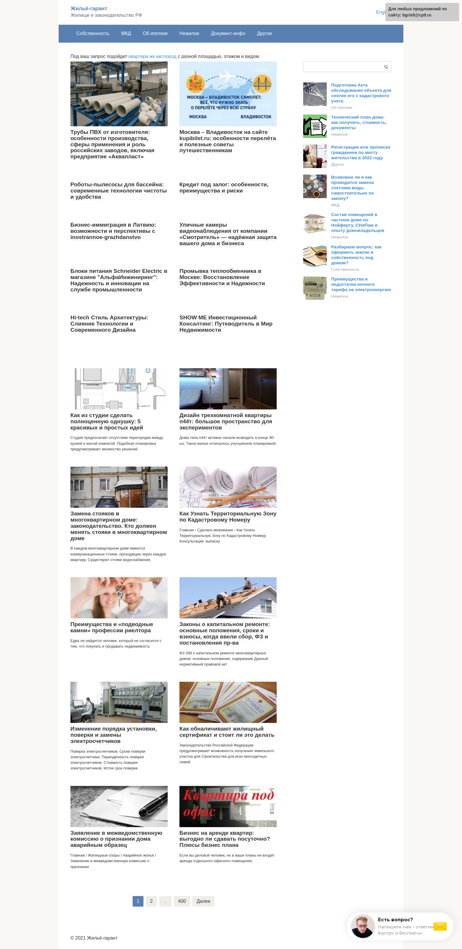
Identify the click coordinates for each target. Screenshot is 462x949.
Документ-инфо (228, 33)
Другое (264, 33)
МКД (126, 33)
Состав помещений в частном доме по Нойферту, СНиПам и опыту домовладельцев (357, 222)
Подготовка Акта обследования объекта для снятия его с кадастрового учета (361, 92)
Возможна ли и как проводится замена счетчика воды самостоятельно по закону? (352, 188)
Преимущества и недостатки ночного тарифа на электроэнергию (361, 284)
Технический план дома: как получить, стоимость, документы (359, 122)
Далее (203, 901)
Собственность (92, 33)
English (384, 12)
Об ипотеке (155, 33)
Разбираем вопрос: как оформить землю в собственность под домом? (356, 254)
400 (182, 901)
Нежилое (189, 33)
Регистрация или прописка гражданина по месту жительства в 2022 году (360, 152)
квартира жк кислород (152, 56)
